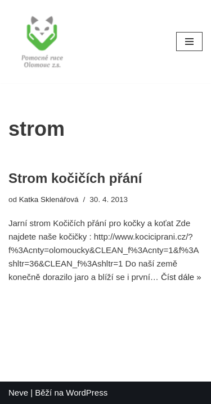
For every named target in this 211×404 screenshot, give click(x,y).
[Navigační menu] (189, 41)
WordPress (86, 392)
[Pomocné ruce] (42, 41)
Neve (18, 392)
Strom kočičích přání (75, 178)
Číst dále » (181, 277)
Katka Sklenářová (49, 199)
